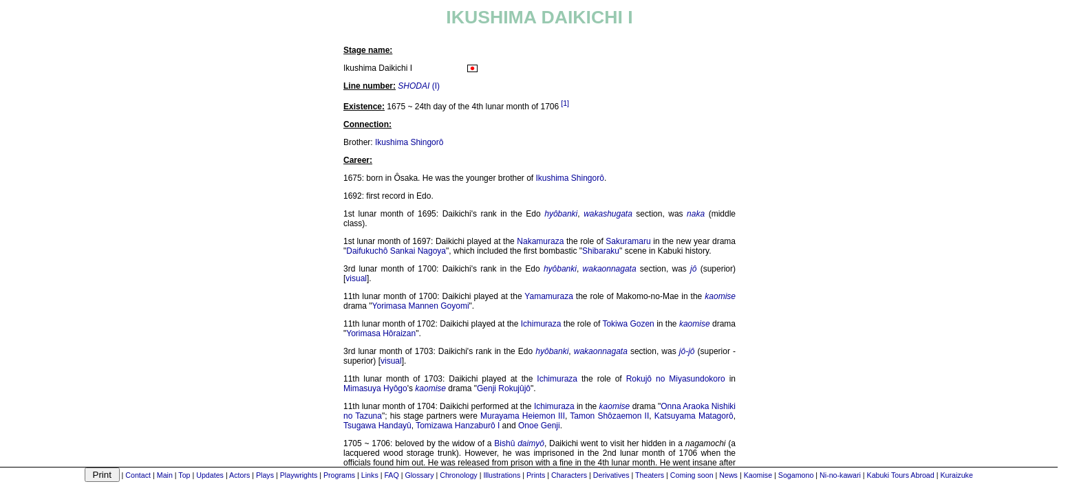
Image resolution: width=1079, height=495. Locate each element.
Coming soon (692, 475)
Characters (569, 475)
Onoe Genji (539, 425)
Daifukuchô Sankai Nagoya (396, 251)
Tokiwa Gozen (628, 324)
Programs (339, 475)
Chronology (459, 475)
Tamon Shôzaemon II (609, 416)
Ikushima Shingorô (409, 142)
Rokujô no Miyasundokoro (675, 379)
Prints (535, 475)
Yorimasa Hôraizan (381, 333)
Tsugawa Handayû (377, 425)
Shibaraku (600, 251)
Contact (138, 475)
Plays (265, 475)
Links (369, 475)
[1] (565, 103)
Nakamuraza (540, 241)
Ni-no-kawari (840, 475)
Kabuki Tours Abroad (900, 475)
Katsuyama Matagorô (694, 416)
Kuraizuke (956, 475)
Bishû (504, 443)
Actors (239, 475)
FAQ (391, 475)
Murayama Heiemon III (522, 416)
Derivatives (611, 475)
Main (165, 475)
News (728, 475)
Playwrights (298, 475)
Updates (210, 475)
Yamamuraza (548, 296)
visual (356, 278)
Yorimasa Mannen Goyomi (420, 306)
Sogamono (796, 475)
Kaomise (758, 475)
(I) (419, 86)
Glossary (419, 475)
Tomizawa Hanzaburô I (458, 425)
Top (184, 475)
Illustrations (501, 475)
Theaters (649, 475)
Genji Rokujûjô (504, 388)
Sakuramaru (628, 241)
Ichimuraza (541, 324)
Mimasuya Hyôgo (375, 388)
